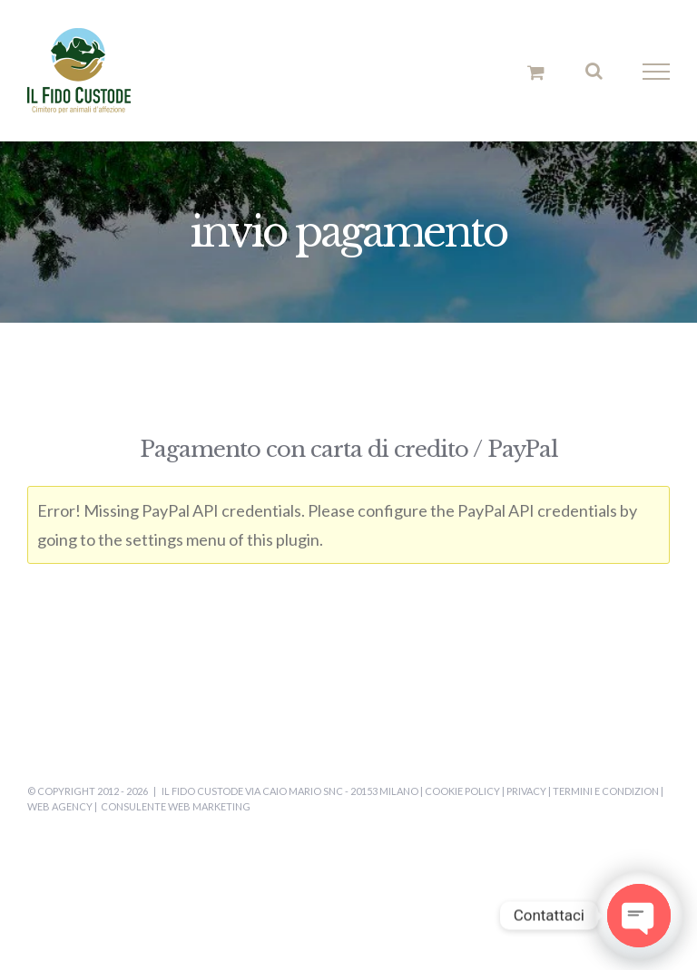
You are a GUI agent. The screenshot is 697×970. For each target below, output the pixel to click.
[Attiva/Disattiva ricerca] (594, 71)
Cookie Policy (462, 791)
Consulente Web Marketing (175, 806)
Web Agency (60, 806)
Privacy (526, 791)
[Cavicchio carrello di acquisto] (536, 72)
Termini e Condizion (606, 791)
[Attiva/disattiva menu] (657, 71)
